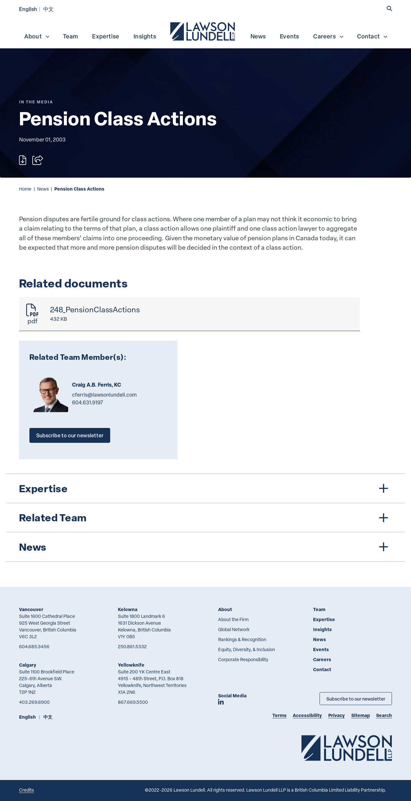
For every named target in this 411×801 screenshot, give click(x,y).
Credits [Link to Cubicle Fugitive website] (26, 790)
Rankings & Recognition (242, 639)
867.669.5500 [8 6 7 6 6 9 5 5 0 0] (133, 702)
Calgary (27, 664)
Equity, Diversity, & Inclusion (246, 649)
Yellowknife (131, 664)
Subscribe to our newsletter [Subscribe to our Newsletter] (355, 698)
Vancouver (31, 609)
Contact (372, 36)
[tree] (205, 517)
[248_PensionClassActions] (189, 314)
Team (70, 36)
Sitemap (360, 715)
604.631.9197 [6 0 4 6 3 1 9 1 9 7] (87, 402)
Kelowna (127, 609)
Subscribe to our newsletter (69, 435)
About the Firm (233, 619)
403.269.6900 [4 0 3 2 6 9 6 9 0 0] (34, 702)
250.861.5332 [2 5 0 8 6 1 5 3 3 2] (132, 646)
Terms (279, 715)
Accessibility (307, 715)
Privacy (336, 715)
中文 (48, 9)
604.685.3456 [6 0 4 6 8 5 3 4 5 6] (34, 646)
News (258, 36)
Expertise (105, 36)
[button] (389, 8)
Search (384, 715)
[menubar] (205, 30)
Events (289, 36)
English (28, 9)
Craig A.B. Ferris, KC (96, 384)
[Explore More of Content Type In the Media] (36, 102)
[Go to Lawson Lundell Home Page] (346, 748)
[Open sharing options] (37, 160)
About (37, 36)
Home (25, 189)
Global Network (233, 629)
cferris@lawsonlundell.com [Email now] (104, 394)
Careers (328, 36)
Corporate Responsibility (243, 659)
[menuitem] (203, 30)
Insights (144, 36)
